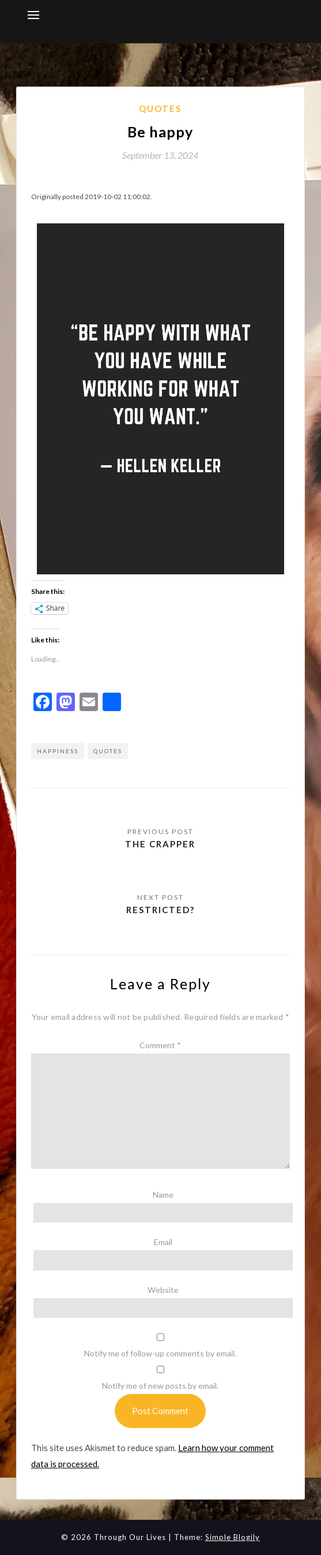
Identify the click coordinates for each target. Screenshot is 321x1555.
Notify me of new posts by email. (160, 1385)
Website (163, 1290)
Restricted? (160, 909)
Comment (160, 1045)
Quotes (160, 108)
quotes (107, 750)
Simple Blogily (232, 1537)
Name (163, 1194)
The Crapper (160, 844)
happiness (57, 750)
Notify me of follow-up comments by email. (160, 1353)
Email (163, 1242)
